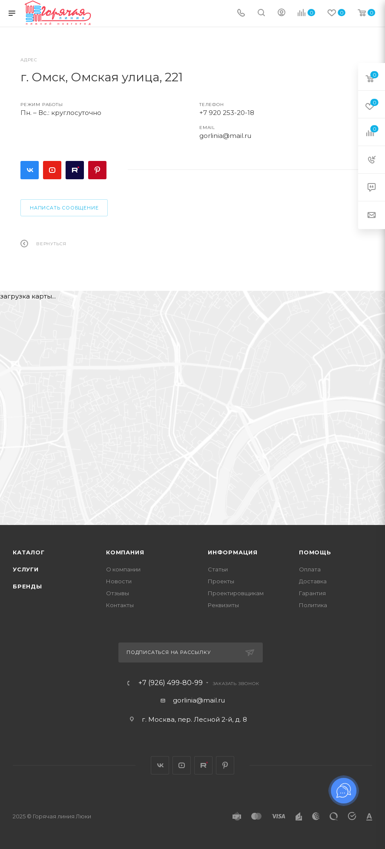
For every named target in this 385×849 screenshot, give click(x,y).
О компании (123, 569)
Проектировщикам (236, 593)
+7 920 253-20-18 (226, 113)
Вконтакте (29, 170)
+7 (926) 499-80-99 (170, 683)
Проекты (221, 581)
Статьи (218, 569)
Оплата (310, 569)
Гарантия (312, 593)
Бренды (27, 586)
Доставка (313, 581)
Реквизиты (223, 605)
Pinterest (97, 170)
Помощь (315, 552)
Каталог (29, 552)
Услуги (26, 569)
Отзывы (117, 593)
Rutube (75, 170)
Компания (125, 552)
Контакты (120, 605)
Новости (119, 581)
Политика (313, 605)
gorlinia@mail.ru (225, 136)
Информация (233, 552)
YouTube (52, 170)
